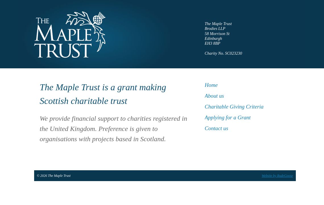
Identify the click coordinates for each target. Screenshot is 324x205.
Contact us (216, 128)
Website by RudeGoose (277, 176)
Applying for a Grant (228, 117)
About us (214, 96)
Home (211, 85)
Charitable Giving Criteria (234, 107)
